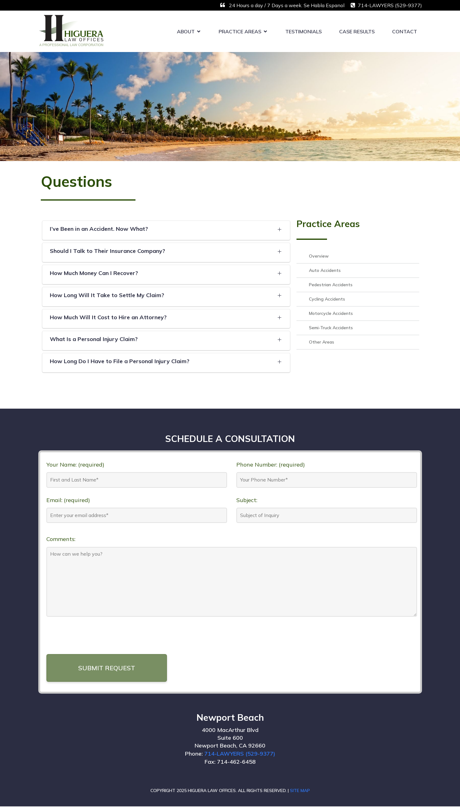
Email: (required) (68, 500)
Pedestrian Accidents (331, 285)
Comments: (60, 539)
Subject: (246, 500)
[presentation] (93, 638)
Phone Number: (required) (270, 464)
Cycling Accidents (327, 299)
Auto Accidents (325, 271)
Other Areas (321, 342)
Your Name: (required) (75, 464)
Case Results (357, 31)
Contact (404, 31)
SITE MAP (300, 791)
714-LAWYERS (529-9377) (239, 754)
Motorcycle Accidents (331, 314)
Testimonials (303, 31)
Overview (319, 256)
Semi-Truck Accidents (331, 328)
